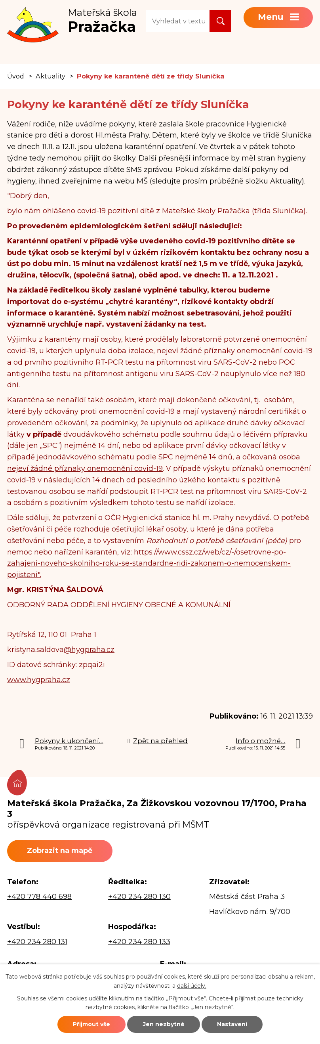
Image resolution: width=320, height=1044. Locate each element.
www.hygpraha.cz (38, 679)
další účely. (191, 985)
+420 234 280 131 (37, 941)
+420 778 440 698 (39, 896)
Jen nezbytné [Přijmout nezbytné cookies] (164, 1024)
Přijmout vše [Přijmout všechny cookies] (91, 1024)
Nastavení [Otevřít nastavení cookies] (232, 1024)
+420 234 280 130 (139, 896)
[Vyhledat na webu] (178, 21)
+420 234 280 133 (139, 941)
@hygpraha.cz (89, 649)
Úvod (15, 76)
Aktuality (50, 76)
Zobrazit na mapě (59, 850)
